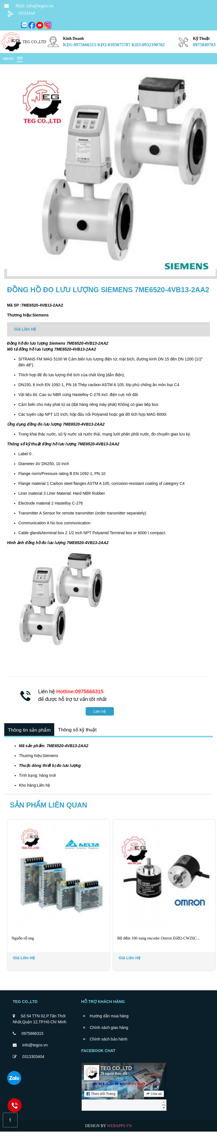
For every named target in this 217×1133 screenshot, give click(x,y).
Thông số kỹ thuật (79, 730)
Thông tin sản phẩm (30, 730)
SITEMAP (26, 13)
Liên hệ (100, 711)
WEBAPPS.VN (119, 1127)
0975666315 (32, 1035)
